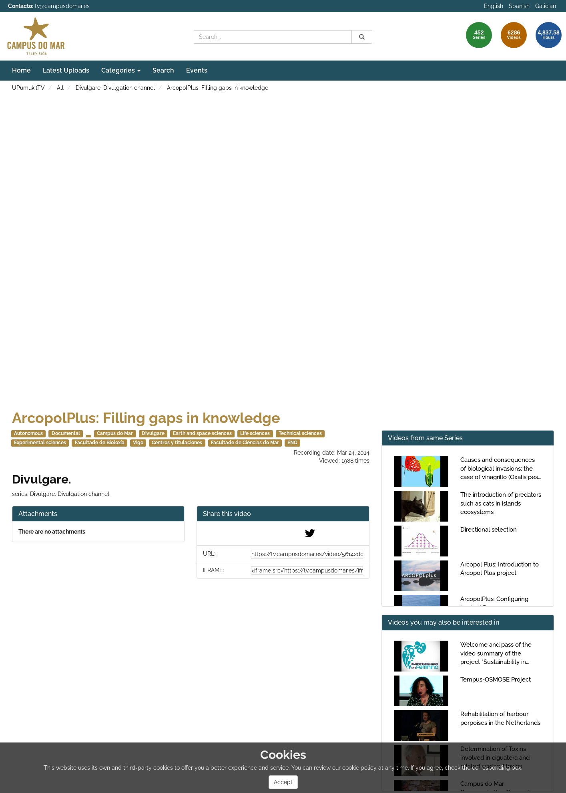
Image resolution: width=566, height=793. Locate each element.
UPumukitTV (28, 88)
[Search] (362, 36)
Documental (66, 433)
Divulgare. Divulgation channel (115, 88)
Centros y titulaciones (177, 442)
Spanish (519, 6)
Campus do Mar (115, 433)
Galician (545, 6)
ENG (292, 442)
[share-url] (307, 554)
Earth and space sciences (202, 433)
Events (196, 70)
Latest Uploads (66, 70)
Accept (283, 782)
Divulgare (153, 433)
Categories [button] (120, 70)
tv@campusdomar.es (62, 6)
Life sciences (255, 433)
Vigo (138, 442)
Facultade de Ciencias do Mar (245, 442)
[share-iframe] (307, 570)
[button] (283, 514)
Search (163, 70)
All (60, 88)
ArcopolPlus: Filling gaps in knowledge (217, 88)
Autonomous (28, 433)
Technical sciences (300, 433)
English (493, 6)
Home (21, 70)
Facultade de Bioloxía (99, 442)
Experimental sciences (40, 442)
